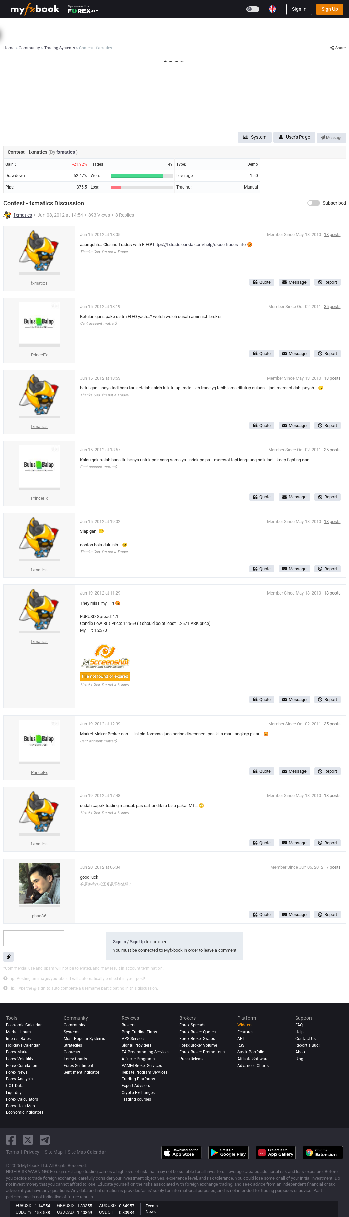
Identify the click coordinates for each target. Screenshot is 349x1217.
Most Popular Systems (84, 1038)
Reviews (171, 24)
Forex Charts (75, 1058)
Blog (299, 1058)
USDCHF (107, 1212)
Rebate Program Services (144, 1072)
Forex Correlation (21, 1065)
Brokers (196, 24)
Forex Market (18, 1052)
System (254, 137)
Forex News (16, 1072)
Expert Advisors (136, 1085)
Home (17, 24)
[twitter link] (28, 1140)
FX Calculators (102, 36)
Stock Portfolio (250, 1052)
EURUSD (24, 1205)
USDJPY (24, 1212)
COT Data (15, 1085)
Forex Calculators (22, 1099)
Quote (262, 282)
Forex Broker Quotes (197, 1032)
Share (338, 48)
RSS (240, 1045)
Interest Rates (68, 36)
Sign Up (330, 9)
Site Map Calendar (87, 1152)
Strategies (73, 1045)
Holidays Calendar (23, 1045)
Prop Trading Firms (139, 1032)
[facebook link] (11, 1140)
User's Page (294, 137)
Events (152, 1206)
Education (253, 24)
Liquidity (14, 1092)
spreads (148, 36)
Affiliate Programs (138, 1058)
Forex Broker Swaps (197, 1038)
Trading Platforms (138, 1079)
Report (327, 282)
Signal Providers (136, 1045)
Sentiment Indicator (81, 1072)
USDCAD (65, 1212)
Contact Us (305, 1038)
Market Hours (267, 36)
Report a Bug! (307, 1045)
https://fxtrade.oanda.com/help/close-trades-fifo (199, 244)
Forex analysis (19, 1079)
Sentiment (173, 36)
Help (299, 1032)
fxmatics (66, 152)
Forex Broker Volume (198, 1045)
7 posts (333, 867)
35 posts (332, 306)
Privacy (31, 1152)
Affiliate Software (252, 1058)
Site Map (54, 1152)
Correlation (236, 36)
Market (87, 24)
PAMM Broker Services (142, 1065)
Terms (12, 1152)
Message (331, 137)
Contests (282, 24)
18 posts (332, 234)
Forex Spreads (192, 1025)
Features (245, 1032)
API (240, 1038)
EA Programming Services (145, 1052)
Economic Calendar (29, 36)
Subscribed (334, 203)
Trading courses (136, 1099)
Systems (112, 24)
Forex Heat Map (205, 36)
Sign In (299, 9)
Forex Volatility (19, 1058)
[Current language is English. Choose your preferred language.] (272, 9)
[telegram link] (45, 1140)
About (301, 1052)
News (64, 24)
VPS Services (133, 1038)
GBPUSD (65, 1205)
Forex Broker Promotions (202, 1052)
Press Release (191, 1058)
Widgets (244, 1025)
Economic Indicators (24, 1112)
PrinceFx (39, 354)
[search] (340, 25)
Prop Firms (224, 24)
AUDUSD (107, 1205)
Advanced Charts (253, 1065)
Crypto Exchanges (138, 1092)
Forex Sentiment (78, 1065)
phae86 (39, 915)
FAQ (299, 1025)
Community (141, 24)
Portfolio (41, 24)
